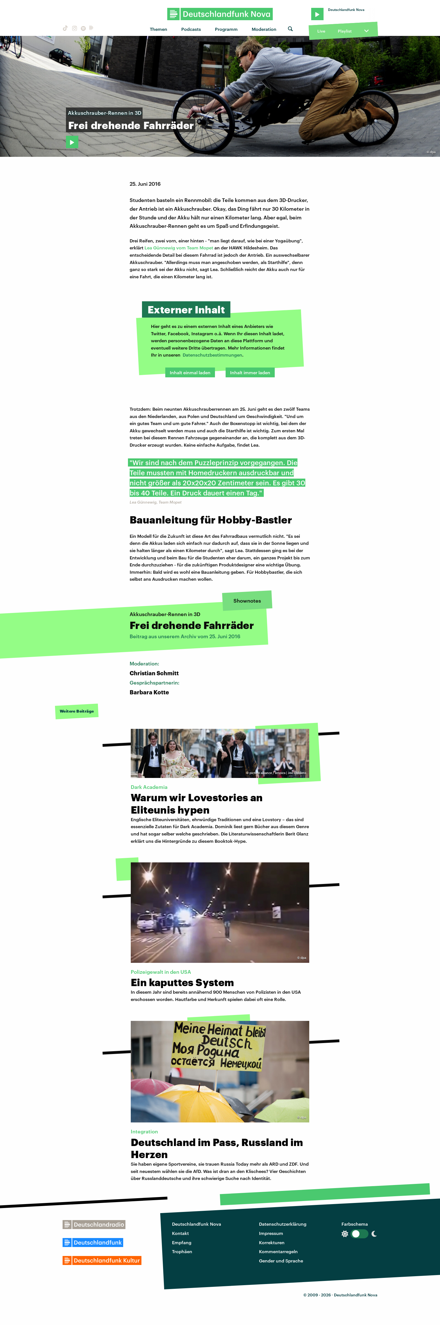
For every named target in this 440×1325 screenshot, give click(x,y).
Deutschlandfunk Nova (196, 1224)
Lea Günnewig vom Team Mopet (179, 247)
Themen (158, 29)
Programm (226, 29)
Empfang (181, 1242)
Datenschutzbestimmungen (212, 354)
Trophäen (182, 1251)
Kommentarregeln (278, 1251)
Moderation (264, 29)
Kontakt (180, 1233)
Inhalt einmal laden (190, 372)
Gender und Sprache (281, 1260)
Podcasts (191, 29)
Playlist (345, 31)
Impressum (271, 1233)
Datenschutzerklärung (282, 1224)
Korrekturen (272, 1242)
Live (321, 31)
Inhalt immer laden (250, 372)
